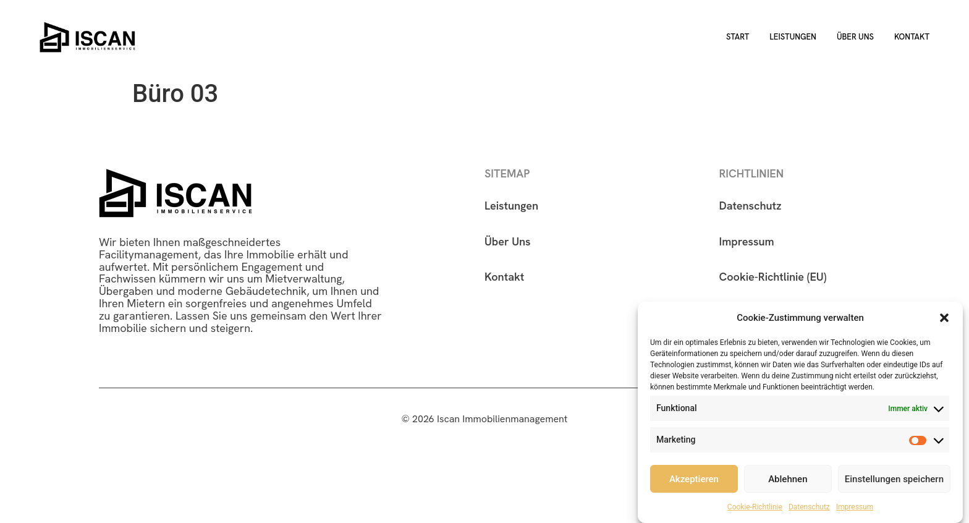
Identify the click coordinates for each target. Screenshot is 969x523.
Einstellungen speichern (894, 479)
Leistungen (792, 37)
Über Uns (508, 241)
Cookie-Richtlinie (754, 507)
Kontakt (911, 37)
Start (737, 37)
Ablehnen (787, 479)
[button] (944, 318)
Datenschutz (809, 507)
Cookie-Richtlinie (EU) (773, 277)
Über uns (855, 37)
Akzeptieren (694, 479)
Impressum (854, 507)
